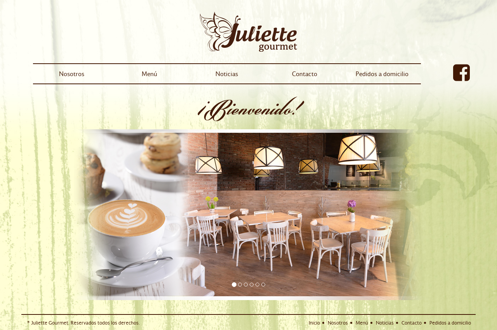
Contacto (304, 74)
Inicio (314, 323)
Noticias (226, 74)
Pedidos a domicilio (382, 74)
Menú (149, 74)
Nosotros (71, 74)
